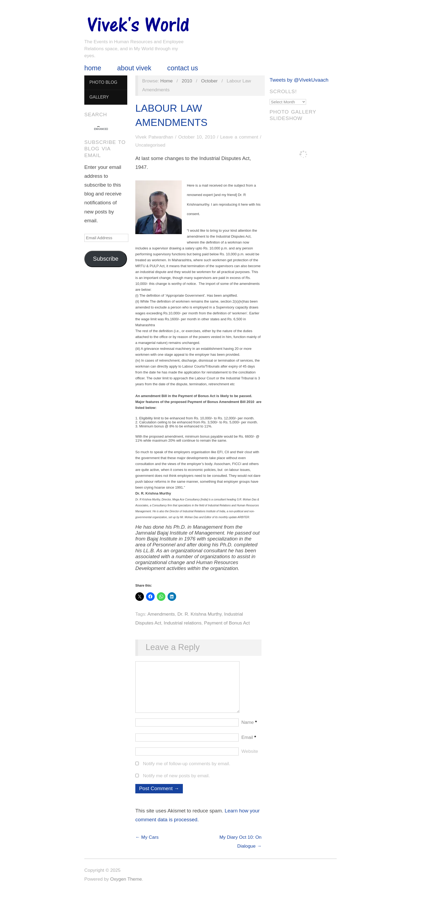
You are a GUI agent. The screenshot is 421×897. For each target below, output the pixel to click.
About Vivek (134, 68)
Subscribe (105, 259)
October (209, 80)
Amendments (161, 614)
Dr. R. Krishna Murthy (199, 614)
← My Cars (147, 842)
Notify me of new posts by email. (176, 781)
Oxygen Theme (126, 884)
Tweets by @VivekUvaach (299, 80)
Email (248, 742)
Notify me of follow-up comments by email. (186, 769)
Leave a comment (239, 137)
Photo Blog (103, 82)
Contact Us (182, 68)
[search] (101, 129)
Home (92, 68)
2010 (187, 80)
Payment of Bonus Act (227, 623)
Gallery (99, 97)
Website (249, 756)
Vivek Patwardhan (154, 137)
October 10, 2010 (196, 137)
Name (249, 727)
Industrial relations (183, 623)
